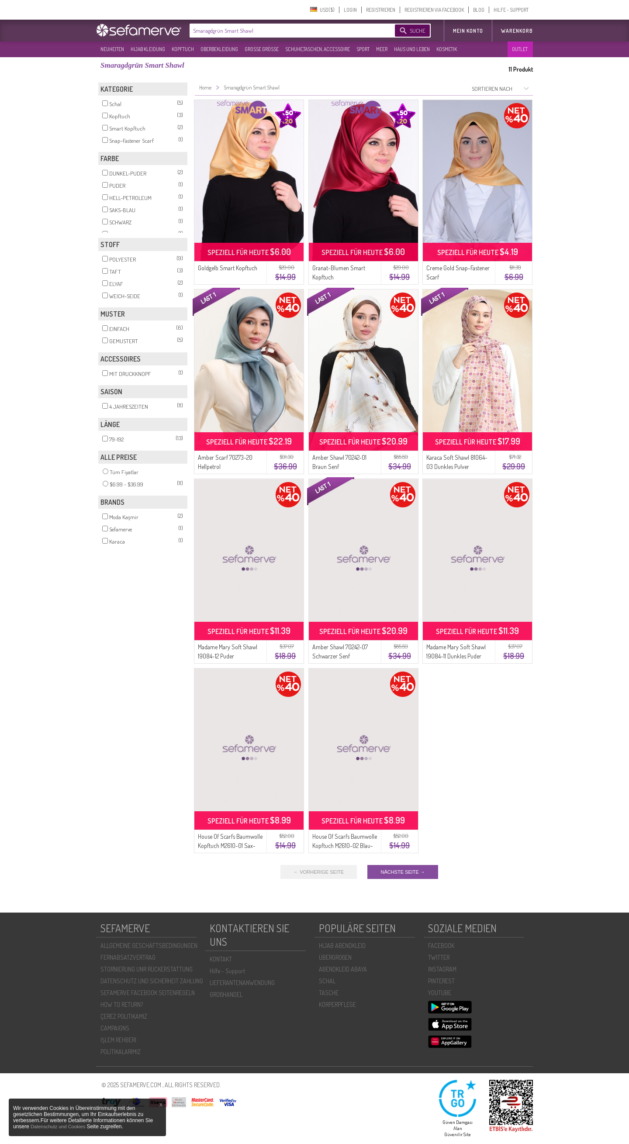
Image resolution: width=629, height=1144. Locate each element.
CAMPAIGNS (114, 1028)
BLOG (478, 10)
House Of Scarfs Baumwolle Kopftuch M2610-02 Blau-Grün (344, 845)
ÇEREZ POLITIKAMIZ (123, 1016)
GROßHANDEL (226, 994)
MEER (381, 49)
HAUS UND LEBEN (412, 49)
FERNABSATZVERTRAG (128, 957)
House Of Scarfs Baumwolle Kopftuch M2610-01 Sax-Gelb (230, 845)
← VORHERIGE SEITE (319, 872)
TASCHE (329, 992)
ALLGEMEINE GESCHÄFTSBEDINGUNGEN (148, 945)
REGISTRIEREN (380, 10)
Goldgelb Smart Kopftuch (227, 268)
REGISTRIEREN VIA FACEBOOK (434, 10)
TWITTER (438, 957)
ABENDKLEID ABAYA (343, 969)
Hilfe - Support (227, 971)
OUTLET (520, 49)
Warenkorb (517, 31)
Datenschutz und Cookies (58, 1126)
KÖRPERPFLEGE (337, 1004)
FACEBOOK (441, 945)
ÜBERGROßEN (335, 957)
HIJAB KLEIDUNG (148, 49)
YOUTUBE (439, 992)
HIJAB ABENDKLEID (342, 945)
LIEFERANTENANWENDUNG (242, 982)
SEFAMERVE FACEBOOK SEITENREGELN (147, 992)
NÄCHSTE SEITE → (402, 872)
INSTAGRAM (442, 969)
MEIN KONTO (468, 31)
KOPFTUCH (183, 49)
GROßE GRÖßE (262, 49)
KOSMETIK (446, 49)
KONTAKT (221, 959)
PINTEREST (441, 981)
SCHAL (327, 981)
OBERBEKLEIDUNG (219, 49)
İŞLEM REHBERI (118, 1040)
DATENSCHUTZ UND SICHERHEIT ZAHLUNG (151, 981)
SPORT (363, 49)
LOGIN (350, 10)
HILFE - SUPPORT (511, 10)
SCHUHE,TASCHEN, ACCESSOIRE (317, 49)
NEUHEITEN (112, 49)
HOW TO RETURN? (121, 1004)
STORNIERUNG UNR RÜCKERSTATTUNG (146, 969)
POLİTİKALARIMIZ (120, 1051)
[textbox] (285, 31)
